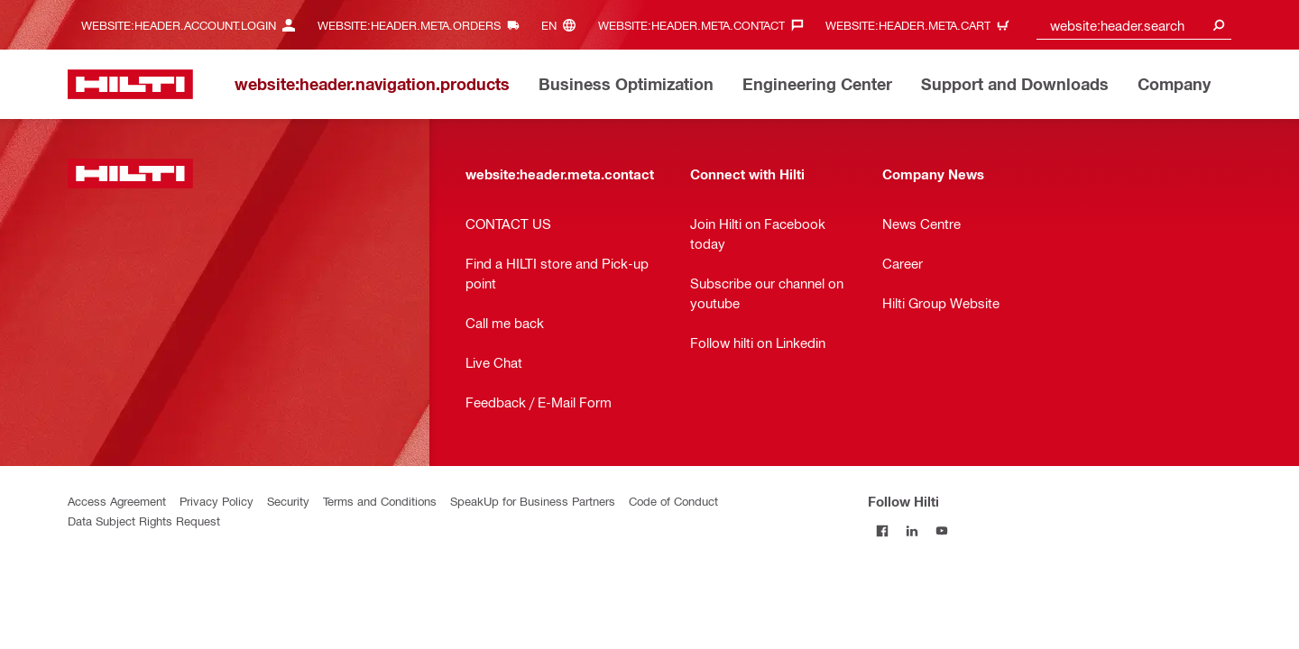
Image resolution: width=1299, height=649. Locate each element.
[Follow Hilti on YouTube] (942, 530)
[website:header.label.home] (130, 84)
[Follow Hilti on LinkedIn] (912, 530)
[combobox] (1134, 25)
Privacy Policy (216, 500)
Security (288, 500)
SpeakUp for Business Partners (532, 500)
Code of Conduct (673, 500)
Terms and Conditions (380, 500)
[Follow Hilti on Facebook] (883, 530)
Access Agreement (117, 500)
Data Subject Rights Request (144, 520)
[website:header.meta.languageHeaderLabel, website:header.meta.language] (563, 25)
